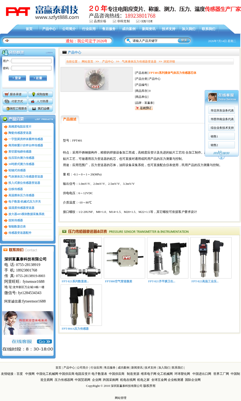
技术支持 (168, 29)
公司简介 (69, 29)
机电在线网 (128, 380)
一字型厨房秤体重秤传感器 (25, 139)
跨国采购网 (110, 380)
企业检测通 (176, 380)
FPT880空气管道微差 (118, 281)
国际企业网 (193, 380)
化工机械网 (165, 374)
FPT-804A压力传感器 (75, 328)
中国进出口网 (201, 374)
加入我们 (188, 29)
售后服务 (109, 29)
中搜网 (30, 374)
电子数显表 (99, 374)
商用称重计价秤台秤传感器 (25, 145)
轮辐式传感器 (17, 170)
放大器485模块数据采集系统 (26, 214)
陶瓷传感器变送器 (19, 133)
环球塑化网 (182, 374)
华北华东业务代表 (104, 100)
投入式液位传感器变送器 (24, 183)
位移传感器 (15, 189)
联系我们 (208, 29)
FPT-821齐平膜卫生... (161, 281)
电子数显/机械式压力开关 (24, 201)
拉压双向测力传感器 (21, 158)
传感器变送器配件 (19, 232)
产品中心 (49, 29)
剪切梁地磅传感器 (19, 151)
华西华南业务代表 (104, 109)
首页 (29, 29)
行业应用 (89, 29)
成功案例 (129, 29)
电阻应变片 (83, 374)
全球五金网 (159, 380)
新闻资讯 (148, 29)
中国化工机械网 (47, 374)
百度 (20, 374)
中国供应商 (66, 374)
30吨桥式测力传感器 (21, 164)
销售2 (96, 135)
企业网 (96, 380)
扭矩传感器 (15, 220)
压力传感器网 (64, 380)
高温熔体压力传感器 (21, 195)
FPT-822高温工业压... (205, 281)
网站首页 (87, 61)
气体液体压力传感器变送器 (25, 176)
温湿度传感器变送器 (21, 208)
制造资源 (133, 374)
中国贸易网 (82, 380)
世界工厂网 (221, 374)
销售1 (96, 126)
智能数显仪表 (17, 226)
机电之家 (143, 380)
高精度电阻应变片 (19, 126)
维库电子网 (148, 374)
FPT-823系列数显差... (75, 281)
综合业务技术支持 (104, 118)
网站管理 (120, 398)
